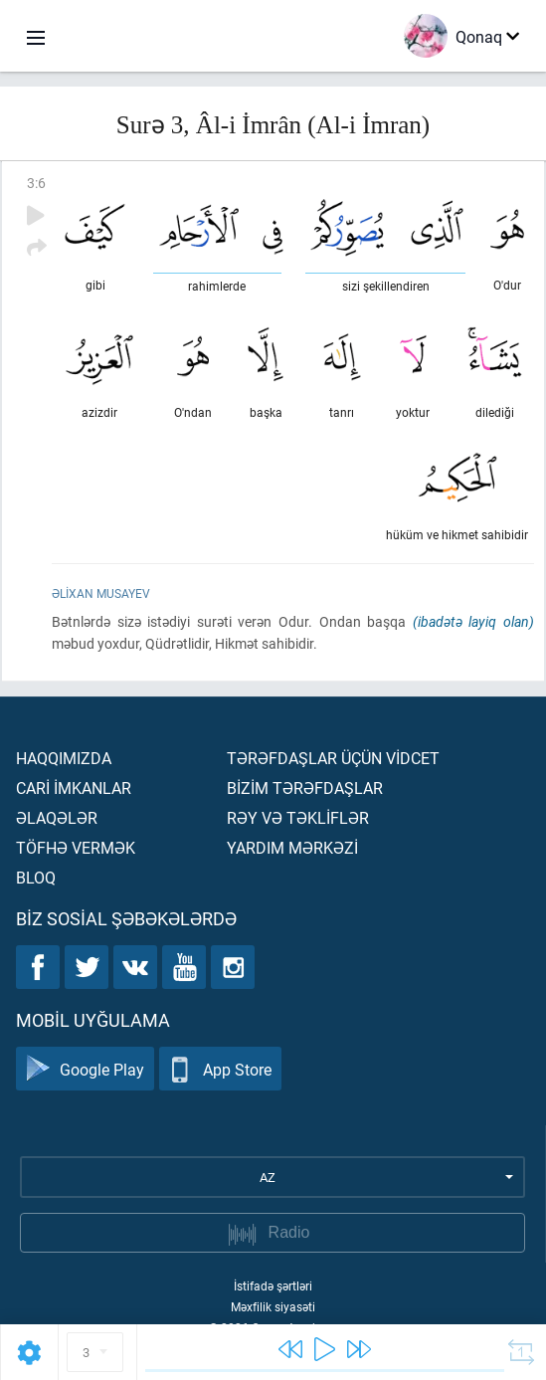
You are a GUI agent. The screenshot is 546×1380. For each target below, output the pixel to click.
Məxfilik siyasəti (273, 1306)
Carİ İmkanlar (73, 787)
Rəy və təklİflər (298, 817)
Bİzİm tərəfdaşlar (305, 787)
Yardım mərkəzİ (292, 847)
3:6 (36, 182)
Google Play (85, 1069)
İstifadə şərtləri (273, 1285)
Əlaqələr (56, 817)
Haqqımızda (63, 757)
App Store (220, 1069)
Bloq (36, 877)
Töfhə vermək (75, 847)
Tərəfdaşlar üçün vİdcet (333, 757)
